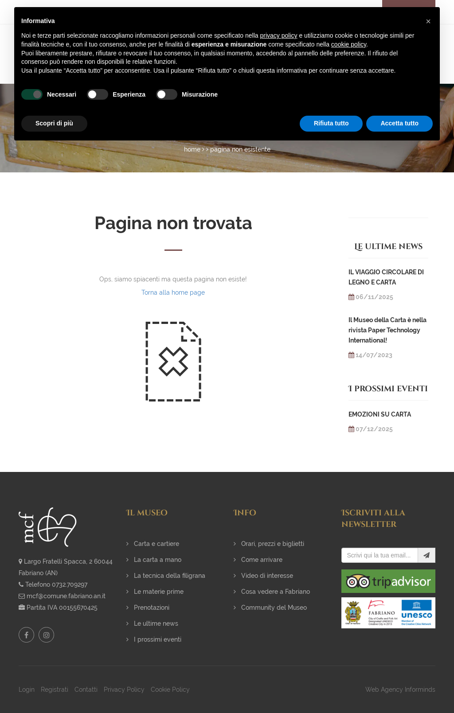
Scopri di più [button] (54, 123)
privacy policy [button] (278, 35)
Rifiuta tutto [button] (331, 123)
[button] (428, 21)
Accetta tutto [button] (399, 123)
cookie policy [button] (348, 44)
